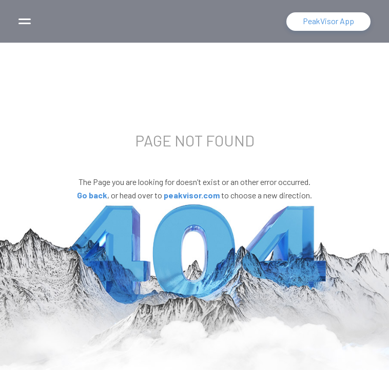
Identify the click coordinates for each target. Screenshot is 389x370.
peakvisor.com (192, 195)
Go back (92, 195)
